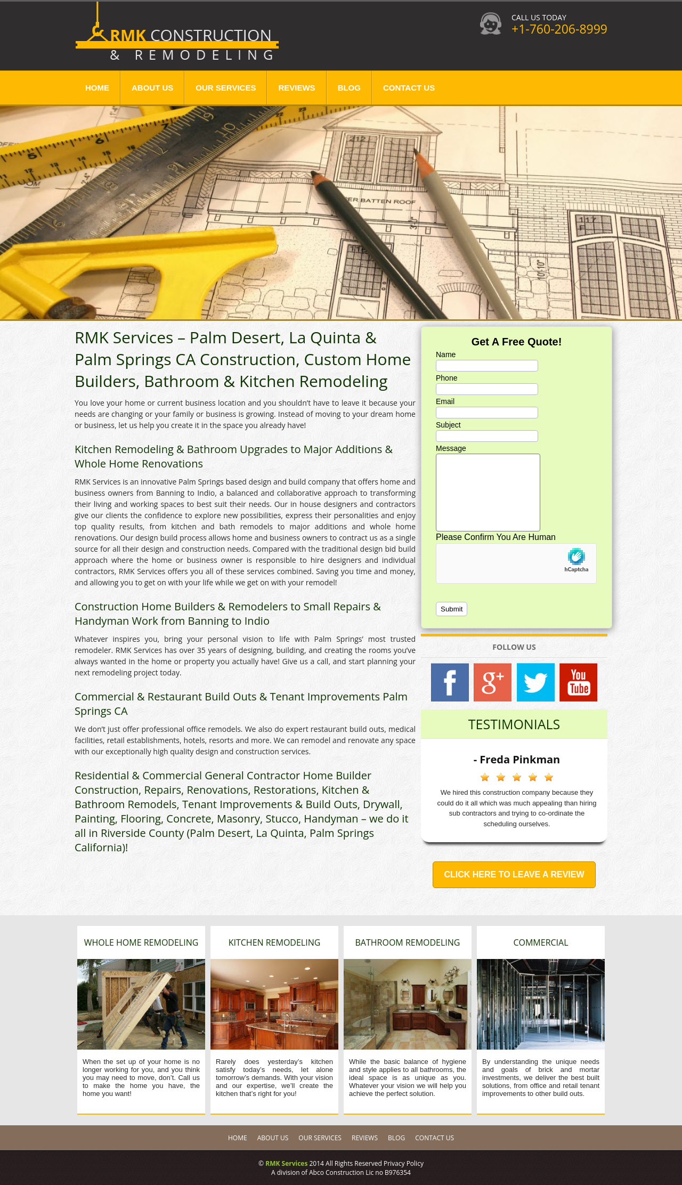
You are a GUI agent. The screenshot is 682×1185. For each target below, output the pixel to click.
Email (445, 401)
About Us (152, 87)
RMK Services (286, 1163)
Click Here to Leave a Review (514, 874)
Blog (349, 87)
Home (97, 87)
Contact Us (409, 87)
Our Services (226, 87)
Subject (448, 425)
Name (446, 354)
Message (451, 448)
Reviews (296, 87)
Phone (446, 378)
